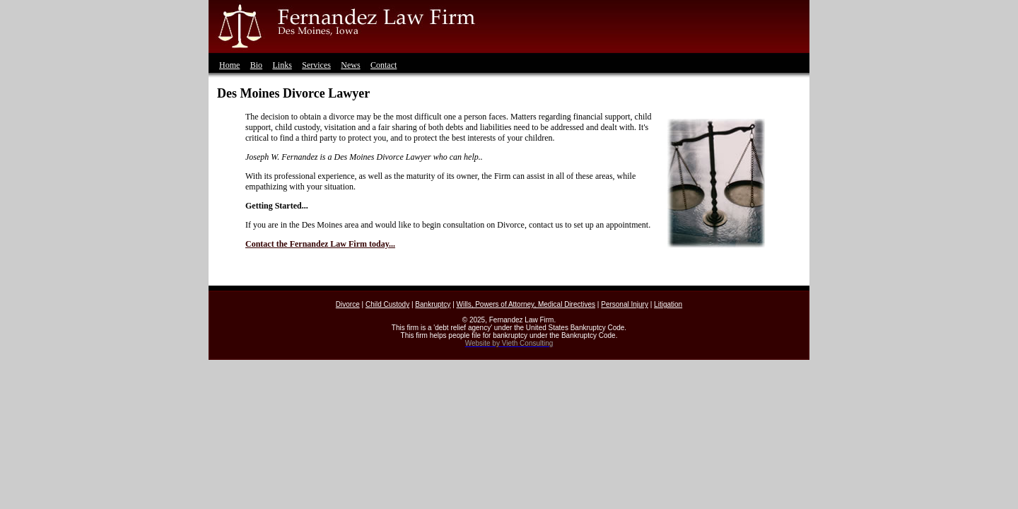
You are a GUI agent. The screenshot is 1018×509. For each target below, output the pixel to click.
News (350, 65)
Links (281, 65)
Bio (256, 65)
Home (229, 65)
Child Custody (387, 304)
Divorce (348, 304)
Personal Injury (624, 304)
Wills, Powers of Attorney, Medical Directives (526, 304)
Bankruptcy (432, 304)
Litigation (668, 304)
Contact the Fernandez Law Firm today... (320, 244)
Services (316, 65)
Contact (383, 65)
